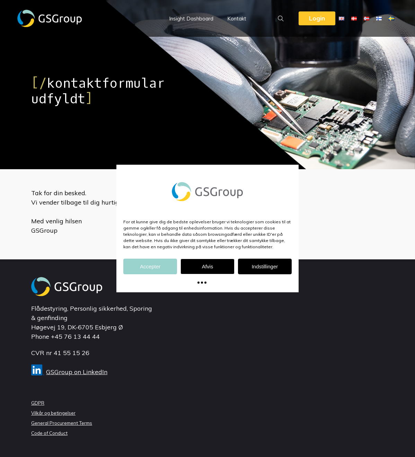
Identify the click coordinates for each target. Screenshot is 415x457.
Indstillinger (264, 266)
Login (317, 18)
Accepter (150, 266)
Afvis (207, 266)
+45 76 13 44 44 (75, 336)
